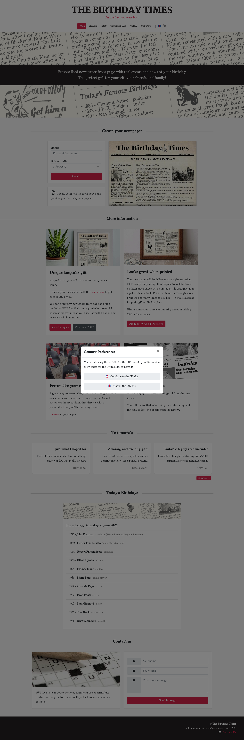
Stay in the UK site (122, 386)
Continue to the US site (122, 376)
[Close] (158, 351)
